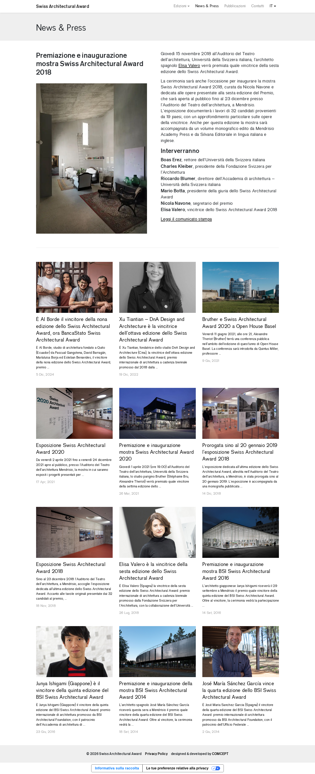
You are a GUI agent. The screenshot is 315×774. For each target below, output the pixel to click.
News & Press (207, 6)
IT (271, 6)
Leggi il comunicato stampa (186, 219)
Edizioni (180, 6)
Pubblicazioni (235, 6)
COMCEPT (220, 754)
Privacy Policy (156, 754)
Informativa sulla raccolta (117, 768)
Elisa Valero (189, 66)
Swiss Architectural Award (62, 6)
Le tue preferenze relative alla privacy (177, 768)
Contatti (257, 6)
